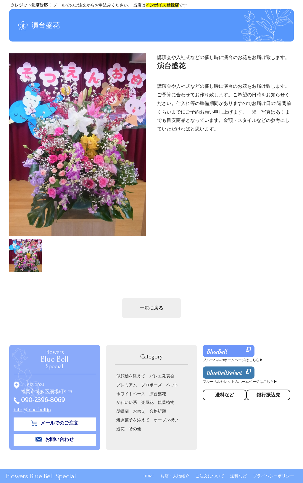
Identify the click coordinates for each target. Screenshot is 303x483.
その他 (135, 429)
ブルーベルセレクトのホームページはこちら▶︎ (240, 382)
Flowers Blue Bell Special (41, 476)
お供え (139, 411)
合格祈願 (157, 411)
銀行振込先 (268, 395)
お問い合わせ (59, 439)
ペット (172, 385)
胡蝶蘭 (122, 411)
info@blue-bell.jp (32, 409)
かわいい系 (126, 402)
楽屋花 (147, 402)
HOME (149, 476)
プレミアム (126, 385)
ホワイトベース (130, 394)
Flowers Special (54, 359)
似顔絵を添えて (130, 376)
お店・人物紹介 (174, 476)
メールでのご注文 (59, 423)
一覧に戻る (151, 308)
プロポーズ (151, 385)
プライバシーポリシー (273, 476)
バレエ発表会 (161, 376)
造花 (120, 429)
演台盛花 (157, 394)
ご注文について (209, 476)
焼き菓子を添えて (132, 420)
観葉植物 (166, 402)
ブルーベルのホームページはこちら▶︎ (233, 360)
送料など (238, 476)
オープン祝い (166, 420)
